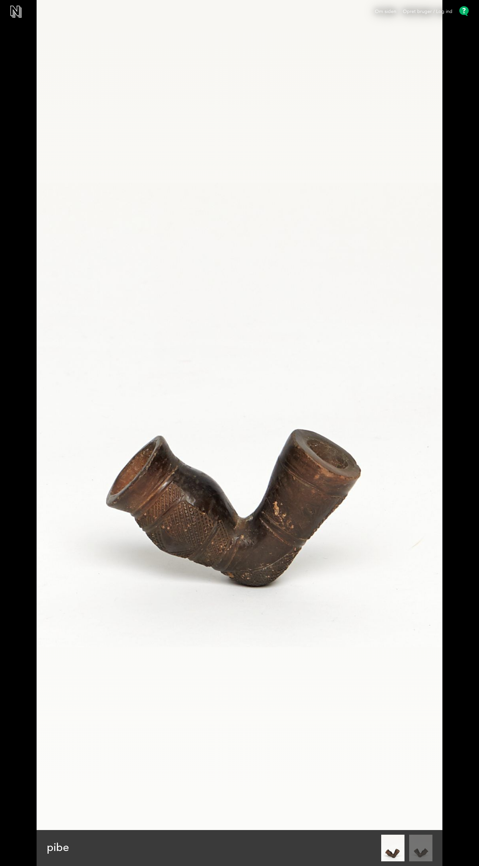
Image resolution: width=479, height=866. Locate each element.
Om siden (385, 11)
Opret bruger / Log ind (427, 11)
